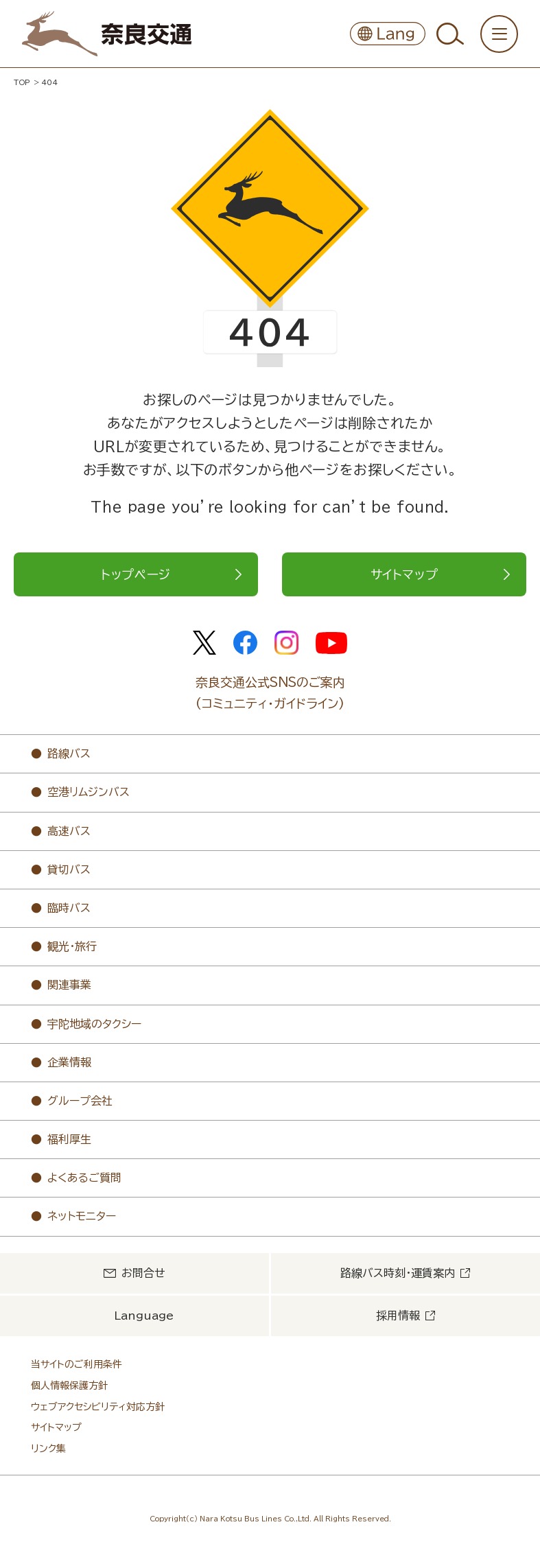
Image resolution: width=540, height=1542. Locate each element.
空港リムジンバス (88, 791)
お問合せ (143, 1273)
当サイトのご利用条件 (76, 1364)
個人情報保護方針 (69, 1385)
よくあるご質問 (84, 1177)
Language (144, 1315)
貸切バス (69, 869)
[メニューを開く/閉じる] (499, 34)
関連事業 (69, 984)
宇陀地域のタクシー (94, 1023)
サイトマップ (404, 574)
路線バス (69, 753)
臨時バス (69, 907)
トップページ (136, 574)
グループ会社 (80, 1100)
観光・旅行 (72, 946)
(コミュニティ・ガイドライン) (270, 703)
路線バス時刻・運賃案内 (397, 1273)
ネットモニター (81, 1216)
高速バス (69, 831)
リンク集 (48, 1448)
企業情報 (69, 1062)
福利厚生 (69, 1139)
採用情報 (398, 1315)
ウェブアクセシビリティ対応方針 (98, 1407)
